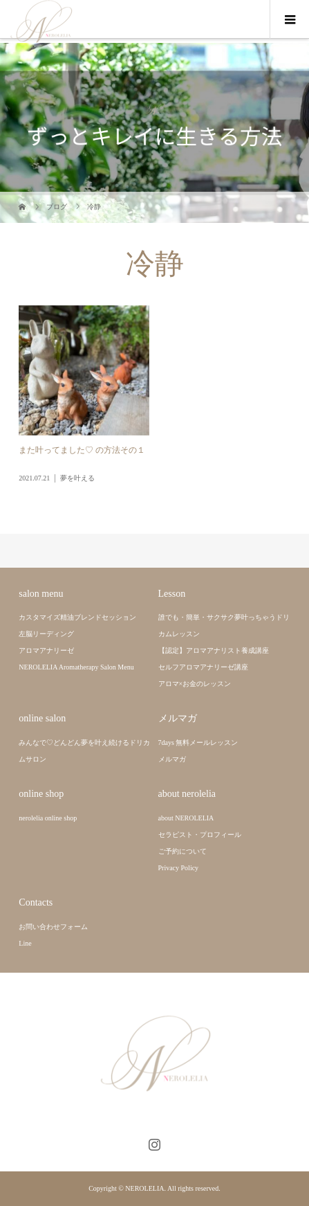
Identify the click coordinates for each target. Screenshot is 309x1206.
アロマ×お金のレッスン (195, 683)
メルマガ (172, 759)
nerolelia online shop (48, 818)
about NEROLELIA (186, 818)
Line (25, 943)
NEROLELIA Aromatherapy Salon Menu (76, 667)
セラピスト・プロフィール (199, 834)
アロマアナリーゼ (46, 650)
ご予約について (182, 851)
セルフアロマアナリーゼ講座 (203, 667)
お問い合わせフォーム (53, 926)
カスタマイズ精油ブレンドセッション (77, 617)
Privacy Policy (178, 868)
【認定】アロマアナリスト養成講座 (213, 650)
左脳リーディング (46, 634)
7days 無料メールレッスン (198, 742)
